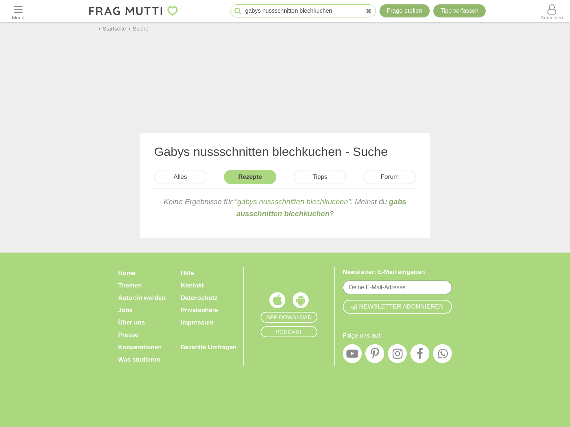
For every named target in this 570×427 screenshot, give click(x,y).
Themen (130, 285)
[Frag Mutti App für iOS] (277, 302)
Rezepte (250, 176)
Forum (389, 176)
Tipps (320, 176)
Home (126, 273)
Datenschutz (199, 297)
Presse (128, 334)
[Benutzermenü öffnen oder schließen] (552, 11)
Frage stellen (404, 10)
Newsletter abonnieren (397, 306)
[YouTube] (352, 355)
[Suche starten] (238, 11)
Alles (180, 176)
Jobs (125, 310)
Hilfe (187, 273)
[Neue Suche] (369, 11)
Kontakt (192, 285)
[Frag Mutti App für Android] (301, 302)
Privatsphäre (199, 310)
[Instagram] (397, 355)
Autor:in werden (141, 297)
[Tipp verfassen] (459, 10)
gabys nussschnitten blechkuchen (292, 202)
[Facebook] (419, 355)
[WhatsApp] (442, 355)
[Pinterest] (374, 355)
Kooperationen (140, 347)
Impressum (197, 322)
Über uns (131, 322)
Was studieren (139, 359)
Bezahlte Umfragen (209, 347)
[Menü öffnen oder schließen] (18, 11)
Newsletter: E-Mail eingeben (384, 272)
